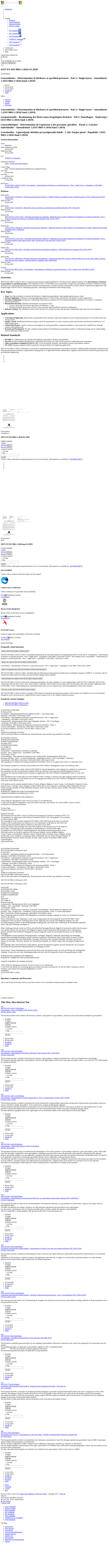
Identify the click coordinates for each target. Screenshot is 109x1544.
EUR (2, 57)
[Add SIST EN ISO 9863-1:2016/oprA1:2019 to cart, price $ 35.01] (9, 552)
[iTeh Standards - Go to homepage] (10, 4)
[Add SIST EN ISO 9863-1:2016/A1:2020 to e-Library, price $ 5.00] (3, 457)
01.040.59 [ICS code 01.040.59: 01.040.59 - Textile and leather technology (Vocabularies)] (8, 1042)
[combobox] (10, 455)
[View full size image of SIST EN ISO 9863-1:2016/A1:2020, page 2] (8, 407)
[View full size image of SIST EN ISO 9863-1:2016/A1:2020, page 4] (24, 429)
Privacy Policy (42, 1494)
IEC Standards (9, 1514)
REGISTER (11, 63)
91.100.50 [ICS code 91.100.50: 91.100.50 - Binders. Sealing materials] (8, 1239)
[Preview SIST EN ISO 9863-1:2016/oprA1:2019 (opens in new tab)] (3, 552)
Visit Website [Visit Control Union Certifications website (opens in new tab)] (5, 597)
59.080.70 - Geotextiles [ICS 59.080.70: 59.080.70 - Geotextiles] (12, 158)
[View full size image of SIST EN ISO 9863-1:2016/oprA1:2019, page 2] (8, 514)
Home (7, 1485)
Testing (7, 1541)
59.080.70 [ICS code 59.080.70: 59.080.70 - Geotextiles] (8, 91)
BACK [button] (7, 85)
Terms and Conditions (27, 1494)
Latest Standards (10, 1507)
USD (5, 57)
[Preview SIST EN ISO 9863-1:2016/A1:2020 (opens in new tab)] (3, 445)
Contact (7, 1488)
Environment (9, 1538)
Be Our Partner (6, 1501)
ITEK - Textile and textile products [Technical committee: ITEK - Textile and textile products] (16, 163)
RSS (6, 1490)
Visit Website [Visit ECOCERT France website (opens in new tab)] (5, 639)
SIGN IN (4, 63)
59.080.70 (79, 459)
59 (71, 459)
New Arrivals (9, 1528)
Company (8, 1487)
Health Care (9, 1536)
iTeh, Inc (62, 1494)
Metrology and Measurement (14, 1539)
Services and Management (13, 1532)
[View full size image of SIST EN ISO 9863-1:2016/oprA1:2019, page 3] (8, 536)
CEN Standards (10, 1516)
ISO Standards (9, 1512)
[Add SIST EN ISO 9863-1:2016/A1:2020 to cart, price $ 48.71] (9, 445)
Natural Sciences (10, 1534)
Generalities (9, 1530)
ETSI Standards (10, 1519)
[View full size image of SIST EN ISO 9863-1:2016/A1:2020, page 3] (8, 429)
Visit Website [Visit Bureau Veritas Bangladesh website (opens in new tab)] (5, 618)
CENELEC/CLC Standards (14, 1518)
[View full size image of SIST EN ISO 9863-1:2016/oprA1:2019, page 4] (24, 536)
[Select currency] (9, 55)
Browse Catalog (10, 1508)
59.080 (74, 459)
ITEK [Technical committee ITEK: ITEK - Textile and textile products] (7, 92)
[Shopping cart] (54, 59)
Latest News (9, 1526)
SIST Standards (10, 1510)
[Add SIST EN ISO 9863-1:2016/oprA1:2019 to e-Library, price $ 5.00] (3, 564)
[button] (3, 96)
